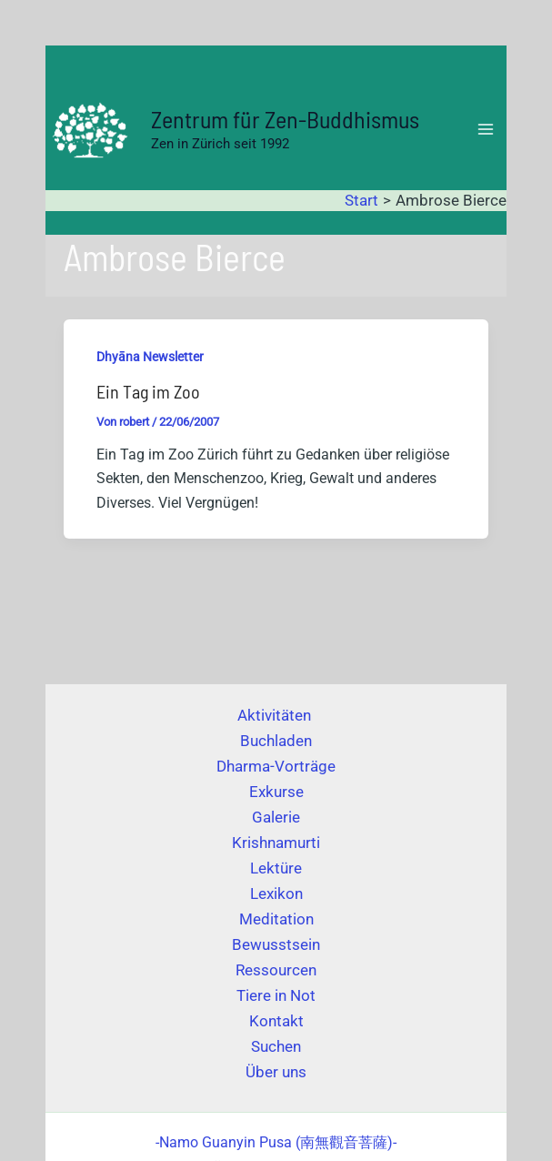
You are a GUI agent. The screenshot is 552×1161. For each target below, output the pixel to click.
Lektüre (276, 868)
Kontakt (276, 1021)
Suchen (276, 1046)
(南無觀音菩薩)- (276, 1142)
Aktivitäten (276, 715)
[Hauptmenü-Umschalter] (486, 129)
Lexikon (276, 893)
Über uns (276, 1072)
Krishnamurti (276, 842)
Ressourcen (276, 970)
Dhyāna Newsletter (150, 356)
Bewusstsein (276, 944)
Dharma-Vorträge (276, 766)
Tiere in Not (276, 995)
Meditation (276, 919)
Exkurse (276, 791)
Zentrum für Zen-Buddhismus (285, 119)
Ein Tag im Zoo (148, 391)
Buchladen (276, 741)
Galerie (276, 817)
